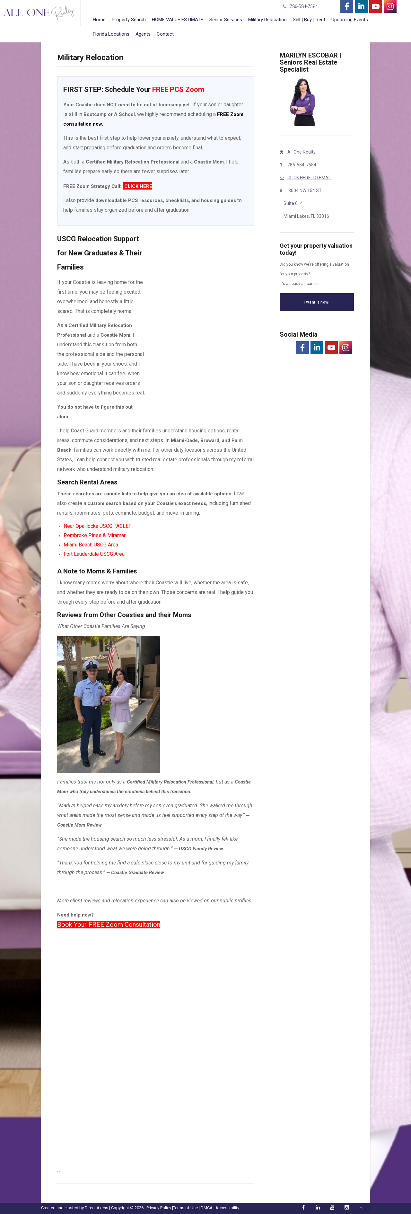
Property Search (129, 19)
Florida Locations (111, 34)
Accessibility (227, 1207)
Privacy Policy (158, 1207)
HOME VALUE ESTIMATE (177, 19)
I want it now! (316, 302)
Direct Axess (96, 1207)
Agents (143, 34)
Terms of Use (185, 1207)
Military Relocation (267, 19)
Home (99, 19)
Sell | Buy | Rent (309, 19)
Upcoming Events (349, 19)
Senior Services (225, 19)
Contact (165, 34)
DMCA (207, 1207)
